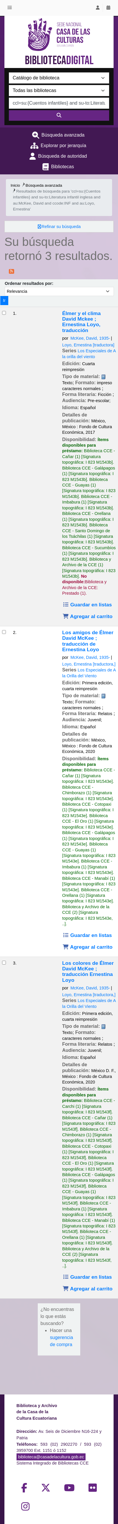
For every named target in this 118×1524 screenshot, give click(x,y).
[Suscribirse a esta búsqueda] (11, 270)
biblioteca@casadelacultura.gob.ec (51, 1457)
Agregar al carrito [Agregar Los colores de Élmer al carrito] (88, 1289)
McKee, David (90, 338)
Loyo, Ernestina (88, 345)
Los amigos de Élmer (88, 641)
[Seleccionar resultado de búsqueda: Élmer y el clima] (4, 313)
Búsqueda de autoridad (62, 156)
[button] (11, 7)
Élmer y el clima (81, 322)
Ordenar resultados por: (29, 283)
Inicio (15, 185)
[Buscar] (59, 115)
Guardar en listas (87, 605)
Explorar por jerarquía (63, 145)
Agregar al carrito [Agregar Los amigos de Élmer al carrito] (88, 947)
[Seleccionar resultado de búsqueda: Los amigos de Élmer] (4, 632)
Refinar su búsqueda (61, 226)
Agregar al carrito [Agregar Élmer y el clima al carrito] (88, 616)
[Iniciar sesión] (98, 7)
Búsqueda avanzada (63, 134)
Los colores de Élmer (88, 971)
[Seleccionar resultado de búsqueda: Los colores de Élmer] (4, 963)
